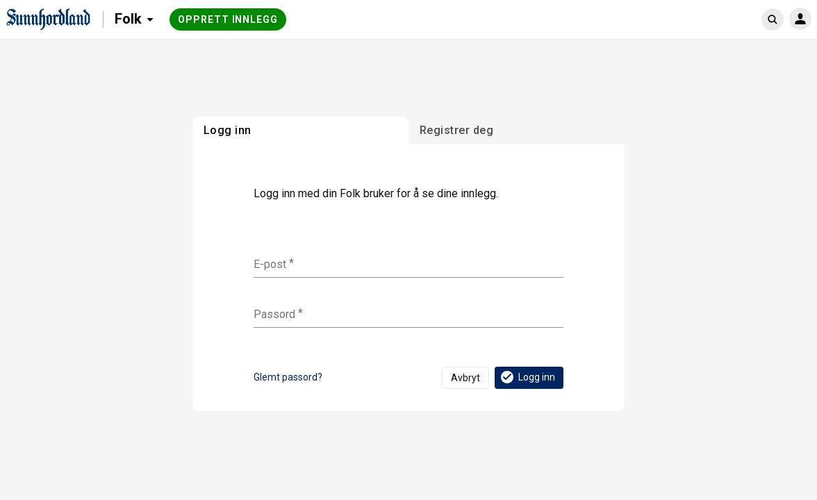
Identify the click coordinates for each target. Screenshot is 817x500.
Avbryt (465, 377)
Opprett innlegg (228, 19)
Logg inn (527, 377)
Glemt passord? (288, 377)
